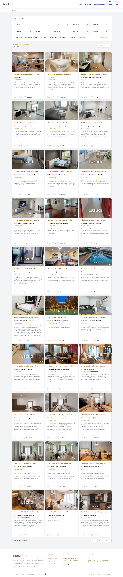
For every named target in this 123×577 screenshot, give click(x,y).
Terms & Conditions (105, 574)
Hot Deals (19, 37)
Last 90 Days (43, 37)
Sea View (63, 37)
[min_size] (81, 31)
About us (110, 4)
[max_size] (100, 31)
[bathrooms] (100, 24)
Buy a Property (51, 561)
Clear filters (104, 37)
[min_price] (42, 31)
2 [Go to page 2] (99, 540)
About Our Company (52, 558)
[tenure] (23, 31)
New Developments (99, 4)
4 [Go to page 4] (106, 540)
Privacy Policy (95, 574)
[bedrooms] (81, 24)
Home (80, 4)
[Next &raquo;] (110, 540)
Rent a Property (51, 563)
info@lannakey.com (69, 558)
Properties (88, 4)
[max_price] (61, 31)
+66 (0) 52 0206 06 (70, 561)
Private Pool (53, 37)
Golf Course (82, 37)
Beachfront (72, 37)
